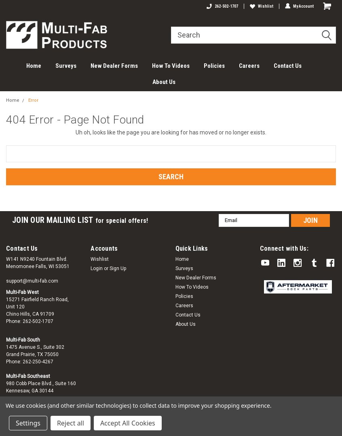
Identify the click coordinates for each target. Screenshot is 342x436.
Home (33, 65)
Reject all (70, 423)
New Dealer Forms (114, 65)
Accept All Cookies (127, 423)
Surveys (65, 65)
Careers (249, 65)
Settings (28, 423)
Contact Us (288, 65)
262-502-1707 (222, 6)
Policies (214, 65)
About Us (163, 82)
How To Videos (171, 65)
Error (33, 100)
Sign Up (118, 268)
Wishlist (261, 6)
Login (97, 268)
